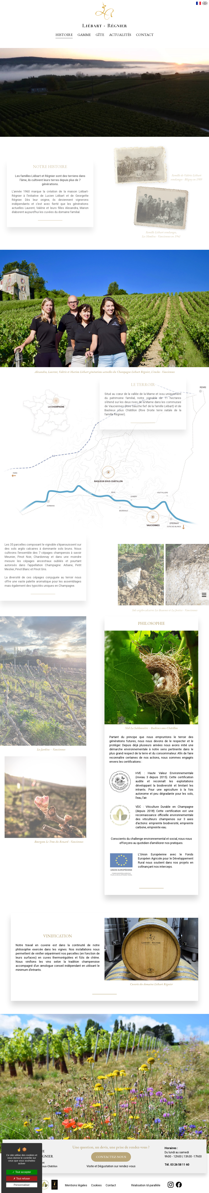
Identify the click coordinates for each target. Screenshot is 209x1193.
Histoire (64, 34)
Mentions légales (76, 1185)
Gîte (100, 34)
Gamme (84, 34)
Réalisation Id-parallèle (145, 1185)
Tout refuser (21, 1178)
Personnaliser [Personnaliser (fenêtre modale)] (22, 1185)
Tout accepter (21, 1172)
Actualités (120, 34)
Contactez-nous (111, 1157)
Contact (145, 34)
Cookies (96, 1185)
